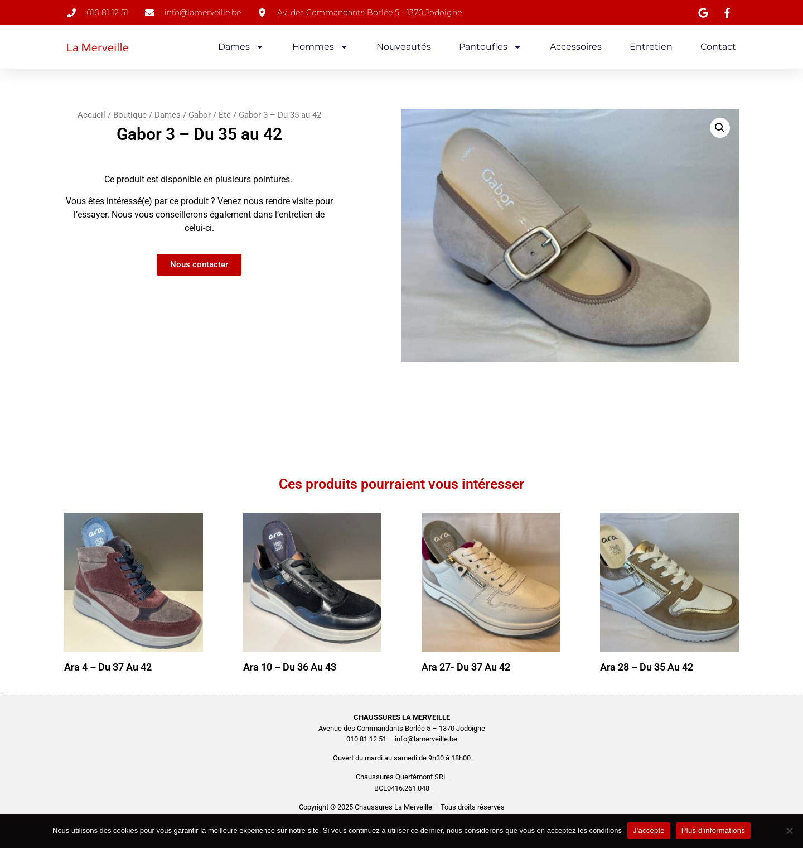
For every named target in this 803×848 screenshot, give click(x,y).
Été (225, 115)
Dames (241, 47)
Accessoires (576, 46)
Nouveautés (403, 46)
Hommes (320, 47)
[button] (720, 128)
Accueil (91, 115)
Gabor (199, 115)
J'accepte (649, 830)
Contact (718, 46)
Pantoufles (490, 47)
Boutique (130, 115)
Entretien (651, 46)
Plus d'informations (713, 830)
